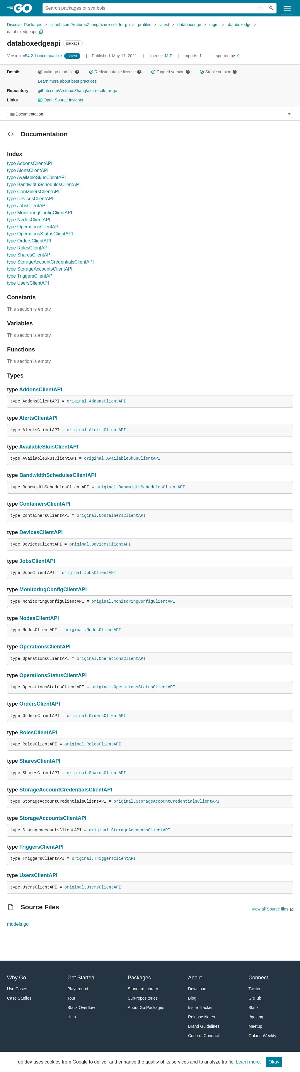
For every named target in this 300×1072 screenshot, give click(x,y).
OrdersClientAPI (39, 704)
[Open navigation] (287, 8)
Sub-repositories (143, 998)
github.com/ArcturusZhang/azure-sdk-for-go (90, 24)
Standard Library (143, 988)
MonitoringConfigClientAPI (53, 589)
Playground (77, 988)
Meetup (255, 1026)
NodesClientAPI (39, 618)
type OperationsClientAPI (33, 226)
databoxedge (189, 24)
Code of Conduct (203, 1035)
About (195, 978)
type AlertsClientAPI (27, 170)
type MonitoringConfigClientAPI (39, 212)
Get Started (80, 978)
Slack (253, 1007)
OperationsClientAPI (45, 647)
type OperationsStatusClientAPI (40, 233)
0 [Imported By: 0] (226, 55)
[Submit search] (271, 8)
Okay (273, 1061)
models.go (18, 924)
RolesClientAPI (38, 732)
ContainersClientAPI (44, 504)
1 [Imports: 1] (193, 55)
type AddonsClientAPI (29, 163)
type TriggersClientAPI (30, 275)
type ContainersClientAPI (33, 191)
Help (71, 1017)
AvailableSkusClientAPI (48, 447)
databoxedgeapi (21, 31)
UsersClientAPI (38, 875)
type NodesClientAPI (28, 219)
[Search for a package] (154, 8)
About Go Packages (146, 1007)
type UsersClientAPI (28, 283)
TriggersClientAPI (41, 847)
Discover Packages (24, 24)
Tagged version (170, 71)
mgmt (214, 24)
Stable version (218, 71)
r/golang (255, 1017)
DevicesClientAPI (41, 532)
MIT (168, 55)
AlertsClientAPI (38, 418)
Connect (258, 978)
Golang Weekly (262, 1035)
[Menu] (150, 114)
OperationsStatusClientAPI (53, 675)
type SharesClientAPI (29, 254)
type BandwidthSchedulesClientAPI (44, 184)
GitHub (254, 998)
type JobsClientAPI (27, 205)
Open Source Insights (60, 100)
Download (197, 988)
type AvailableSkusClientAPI (36, 177)
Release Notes (201, 1017)
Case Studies (19, 998)
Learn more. (248, 1061)
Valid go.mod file (58, 71)
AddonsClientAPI (40, 390)
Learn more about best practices (67, 81)
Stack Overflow (81, 1007)
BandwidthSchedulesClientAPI (57, 475)
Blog (192, 998)
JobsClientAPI (37, 561)
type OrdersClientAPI (29, 240)
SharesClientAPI (39, 761)
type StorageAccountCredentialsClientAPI (50, 261)
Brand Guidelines (203, 1026)
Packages (139, 978)
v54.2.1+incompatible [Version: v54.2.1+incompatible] (35, 55)
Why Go (16, 978)
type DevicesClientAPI (30, 198)
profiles (144, 24)
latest (164, 24)
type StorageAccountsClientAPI (39, 268)
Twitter (254, 988)
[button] (40, 71)
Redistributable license (115, 71)
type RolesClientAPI (28, 247)
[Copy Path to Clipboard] (41, 31)
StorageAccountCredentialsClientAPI (65, 790)
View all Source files (270, 909)
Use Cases (17, 988)
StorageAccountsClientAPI (52, 818)
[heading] (24, 8)
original (76, 401)
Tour (71, 998)
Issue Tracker (200, 1007)
